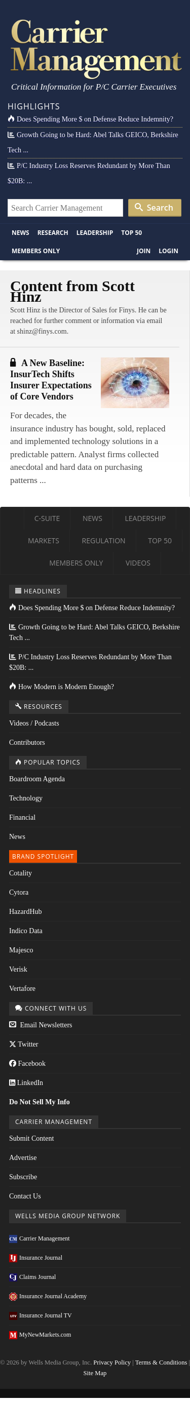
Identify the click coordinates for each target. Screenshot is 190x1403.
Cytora (18, 892)
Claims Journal (32, 1276)
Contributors (27, 742)
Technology (26, 798)
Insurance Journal (35, 1257)
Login (168, 251)
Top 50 (131, 232)
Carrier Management (39, 1238)
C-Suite (47, 518)
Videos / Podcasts (34, 723)
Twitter (23, 1044)
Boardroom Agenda (37, 779)
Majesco (21, 950)
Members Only (36, 251)
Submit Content (31, 1138)
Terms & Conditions (161, 1362)
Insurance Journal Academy (48, 1296)
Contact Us (25, 1196)
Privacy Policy (112, 1362)
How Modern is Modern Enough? (61, 687)
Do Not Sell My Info (39, 1102)
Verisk (18, 969)
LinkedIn (26, 1083)
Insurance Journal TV (40, 1315)
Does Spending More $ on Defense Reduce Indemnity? (90, 119)
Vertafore (22, 988)
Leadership (95, 232)
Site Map (95, 1373)
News (20, 232)
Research (52, 232)
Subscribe (23, 1177)
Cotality (20, 873)
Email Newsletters (40, 1025)
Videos (138, 563)
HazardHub (25, 911)
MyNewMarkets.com (40, 1334)
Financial (22, 817)
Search (154, 207)
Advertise (22, 1157)
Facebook (27, 1063)
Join (143, 251)
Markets (43, 540)
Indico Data (26, 931)
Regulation (104, 540)
